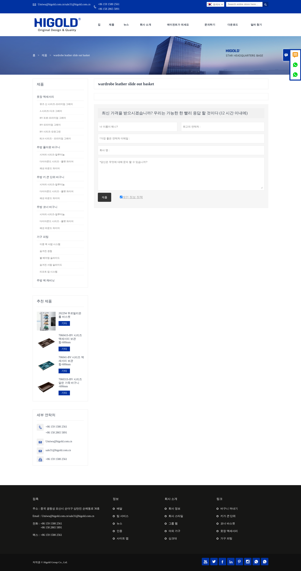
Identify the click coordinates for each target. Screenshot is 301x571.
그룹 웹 (173, 523)
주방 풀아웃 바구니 (48, 147)
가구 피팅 (43, 236)
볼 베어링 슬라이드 (50, 258)
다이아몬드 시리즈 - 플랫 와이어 (56, 161)
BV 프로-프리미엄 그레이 (53, 118)
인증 (119, 531)
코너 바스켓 (227, 523)
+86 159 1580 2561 (56, 459)
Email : (37, 516)
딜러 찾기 (256, 24)
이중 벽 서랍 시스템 (50, 244)
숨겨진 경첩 (46, 251)
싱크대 (173, 538)
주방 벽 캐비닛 (46, 280)
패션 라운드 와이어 (50, 168)
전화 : (36, 523)
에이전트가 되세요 (178, 24)
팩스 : (36, 534)
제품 (111, 24)
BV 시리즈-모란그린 (50, 131)
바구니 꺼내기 (229, 508)
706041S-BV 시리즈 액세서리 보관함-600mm (70, 339)
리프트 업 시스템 (48, 271)
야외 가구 (174, 531)
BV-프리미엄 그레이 (50, 124)
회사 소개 (145, 24)
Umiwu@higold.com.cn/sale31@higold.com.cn (64, 4)
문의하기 (210, 24)
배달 (119, 508)
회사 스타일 (176, 516)
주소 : (36, 508)
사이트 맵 (122, 538)
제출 (104, 197)
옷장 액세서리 (45, 96)
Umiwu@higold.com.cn (59, 441)
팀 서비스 (122, 516)
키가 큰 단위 (228, 516)
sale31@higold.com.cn (58, 450)
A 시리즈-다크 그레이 (51, 111)
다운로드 (233, 24)
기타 (64, 323)
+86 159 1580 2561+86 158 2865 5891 (108, 6)
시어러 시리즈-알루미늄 (52, 154)
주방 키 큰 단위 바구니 (50, 177)
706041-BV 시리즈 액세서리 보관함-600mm (71, 361)
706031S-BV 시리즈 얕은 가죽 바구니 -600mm (70, 383)
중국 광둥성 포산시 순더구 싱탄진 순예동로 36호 (70, 508)
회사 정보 (174, 508)
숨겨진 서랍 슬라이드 (51, 264)
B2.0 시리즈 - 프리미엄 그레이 (55, 138)
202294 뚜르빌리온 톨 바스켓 (70, 315)
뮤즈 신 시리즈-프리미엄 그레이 (56, 104)
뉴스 (126, 24)
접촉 (36, 498)
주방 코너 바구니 (47, 207)
